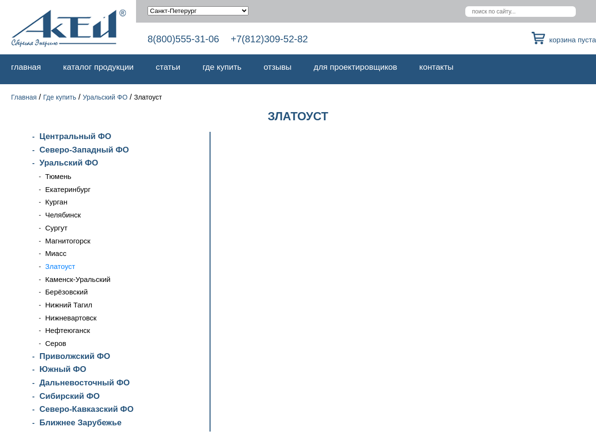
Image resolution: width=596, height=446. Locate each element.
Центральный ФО (75, 136)
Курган (56, 202)
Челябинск (63, 215)
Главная (26, 67)
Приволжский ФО (74, 356)
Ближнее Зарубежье (80, 422)
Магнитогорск (67, 241)
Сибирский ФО (69, 396)
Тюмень (58, 176)
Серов (55, 343)
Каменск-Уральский (78, 279)
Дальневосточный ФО (84, 382)
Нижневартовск (71, 318)
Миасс (55, 253)
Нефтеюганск (67, 330)
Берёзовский (66, 292)
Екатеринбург (67, 189)
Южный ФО (62, 369)
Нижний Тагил (68, 305)
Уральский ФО (105, 97)
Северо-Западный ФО (84, 149)
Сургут (56, 228)
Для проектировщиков (355, 67)
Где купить (221, 67)
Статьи (168, 67)
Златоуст (60, 266)
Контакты (436, 67)
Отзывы (277, 67)
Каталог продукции (98, 67)
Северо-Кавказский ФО (86, 409)
